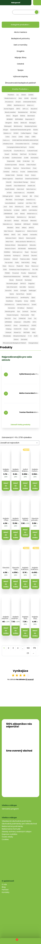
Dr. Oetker (6, 158)
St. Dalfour (21, 308)
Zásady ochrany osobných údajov (16, 831)
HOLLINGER (30, 193)
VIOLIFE (33, 325)
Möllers (6, 235)
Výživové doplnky (20, 76)
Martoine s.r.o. (21, 217)
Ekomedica (34, 158)
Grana (33, 175)
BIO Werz (33, 112)
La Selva (16, 210)
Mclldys (16, 221)
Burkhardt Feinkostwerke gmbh (20, 130)
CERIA (33, 137)
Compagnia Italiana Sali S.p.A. (17, 147)
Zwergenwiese (33, 343)
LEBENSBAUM (8, 214)
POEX (5, 269)
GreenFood (19, 179)
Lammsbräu (33, 210)
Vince (15, 325)
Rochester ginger (12, 283)
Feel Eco (16, 168)
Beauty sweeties (10, 112)
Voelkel (32, 329)
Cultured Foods (32, 151)
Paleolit (34, 259)
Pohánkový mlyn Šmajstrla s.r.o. (19, 269)
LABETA (24, 210)
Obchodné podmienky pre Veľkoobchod (19, 823)
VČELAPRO (27, 322)
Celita (21, 137)
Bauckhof (34, 109)
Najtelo (25, 235)
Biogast (15, 116)
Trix (35, 318)
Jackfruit (20, 203)
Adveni (23, 95)
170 (34, 648)
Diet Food (23, 154)
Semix (12, 294)
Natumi (21, 238)
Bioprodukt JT (29, 119)
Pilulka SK (20, 266)
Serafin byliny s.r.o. (12, 297)
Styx (18, 311)
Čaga (35, 133)
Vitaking (8, 329)
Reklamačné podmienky (12, 826)
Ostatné (20, 64)
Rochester (28, 280)
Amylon (18, 102)
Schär (16, 290)
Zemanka (24, 339)
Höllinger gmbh (8, 196)
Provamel (15, 273)
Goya (27, 175)
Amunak (34, 98)
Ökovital (34, 255)
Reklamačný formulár (11, 829)
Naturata (33, 245)
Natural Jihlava (10, 245)
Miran (17, 228)
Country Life (7, 151)
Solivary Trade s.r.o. (23, 304)
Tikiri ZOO (8, 318)
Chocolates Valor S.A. (22, 144)
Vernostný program (10, 809)
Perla (4, 266)
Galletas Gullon (33, 172)
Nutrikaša (7, 255)
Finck (34, 168)
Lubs (16, 214)
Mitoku (24, 228)
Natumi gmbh (30, 238)
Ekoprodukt (11, 161)
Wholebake (7, 336)
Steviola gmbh (10, 311)
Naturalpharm (22, 245)
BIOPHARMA (19, 119)
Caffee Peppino (26, 133)
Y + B (29, 336)
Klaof (27, 207)
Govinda (20, 175)
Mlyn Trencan (8, 231)
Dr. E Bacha (32, 154)
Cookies (5, 839)
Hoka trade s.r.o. (19, 193)
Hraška (17, 196)
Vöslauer (8, 332)
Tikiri (32, 315)
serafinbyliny (25, 297)
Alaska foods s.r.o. (10, 98)
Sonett (34, 304)
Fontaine (6, 172)
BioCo (8, 116)
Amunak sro (9, 102)
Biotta (16, 123)
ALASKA (30, 95)
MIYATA (31, 228)
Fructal (22, 172)
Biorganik (9, 123)
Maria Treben (10, 217)
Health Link (31, 186)
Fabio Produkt (31, 165)
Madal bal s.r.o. (32, 214)
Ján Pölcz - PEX (31, 203)
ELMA (18, 161)
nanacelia (33, 235)
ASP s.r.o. (25, 109)
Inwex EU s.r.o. (30, 200)
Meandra (33, 221)
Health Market (9, 189)
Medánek (18, 224)
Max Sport (32, 217)
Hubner (25, 196)
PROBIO (7, 273)
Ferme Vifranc (25, 168)
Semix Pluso (20, 294)
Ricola (11, 280)
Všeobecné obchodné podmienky (16, 821)
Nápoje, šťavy (20, 57)
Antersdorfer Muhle (29, 102)
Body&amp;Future (31, 126)
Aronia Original (9, 109)
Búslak (35, 130)
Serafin (29, 294)
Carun (14, 137)
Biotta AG (24, 123)
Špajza (20, 70)
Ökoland (26, 255)
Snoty (26, 301)
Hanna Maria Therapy (21, 182)
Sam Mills (23, 287)
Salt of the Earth (12, 287)
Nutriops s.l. (17, 255)
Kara (10, 207)
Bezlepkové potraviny (20, 38)
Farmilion (8, 168)
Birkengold (7, 126)
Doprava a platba (9, 834)
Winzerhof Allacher (19, 336)
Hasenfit (8, 186)
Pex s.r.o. (11, 266)
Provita (23, 273)
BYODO (16, 133)
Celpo (27, 137)
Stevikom (30, 308)
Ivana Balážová (10, 203)
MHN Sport (27, 224)
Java (5, 207)
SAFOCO (23, 283)
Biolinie (22, 116)
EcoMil (26, 158)
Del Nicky (15, 154)
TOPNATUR (22, 318)
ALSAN (26, 98)
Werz (33, 332)
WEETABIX (27, 332)
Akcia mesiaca (20, 32)
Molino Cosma (32, 231)
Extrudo (21, 165)
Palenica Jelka (25, 259)
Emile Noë (26, 161)
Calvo (7, 137)
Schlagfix (23, 290)
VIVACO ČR (17, 329)
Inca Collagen (19, 200)
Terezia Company (12, 315)
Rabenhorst (32, 273)
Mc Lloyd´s (8, 221)
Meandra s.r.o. (7, 224)
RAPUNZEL (26, 276)
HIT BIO (9, 193)
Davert (7, 154)
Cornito (31, 147)
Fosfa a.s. (15, 172)
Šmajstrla (18, 301)
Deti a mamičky (20, 45)
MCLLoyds (24, 221)
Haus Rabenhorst (19, 186)
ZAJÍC (36, 336)
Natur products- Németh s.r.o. (25, 241)
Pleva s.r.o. (34, 266)
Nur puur (34, 252)
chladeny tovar (8, 144)
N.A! (19, 235)
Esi (33, 161)
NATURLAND (22, 248)
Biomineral (31, 116)
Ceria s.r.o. (6, 140)
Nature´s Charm (10, 248)
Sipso (33, 297)
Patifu (17, 262)
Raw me (34, 276)
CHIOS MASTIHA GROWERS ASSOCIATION (25, 140)
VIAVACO (8, 325)
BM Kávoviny (18, 126)
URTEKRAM (8, 322)
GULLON (8, 182)
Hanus (33, 182)
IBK (31, 196)
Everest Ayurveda (11, 165)
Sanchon (31, 287)
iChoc (36, 196)
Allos (20, 98)
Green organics (8, 179)
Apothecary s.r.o (19, 105)
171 (28, 653)
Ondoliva (7, 259)
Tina (14, 318)
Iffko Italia (9, 200)
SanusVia (8, 290)
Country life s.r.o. (19, 151)
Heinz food (20, 189)
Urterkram (17, 322)
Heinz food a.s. (31, 189)
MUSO (13, 235)
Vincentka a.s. (24, 325)
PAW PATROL (26, 262)
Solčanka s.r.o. (9, 304)
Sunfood (25, 311)
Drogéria (20, 51)
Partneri (5, 889)
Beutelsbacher (23, 112)
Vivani (26, 329)
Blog (4, 887)
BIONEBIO (10, 119)
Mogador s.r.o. (20, 231)
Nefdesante (32, 248)
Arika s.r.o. (30, 105)
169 (28, 648)
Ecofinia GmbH (17, 158)
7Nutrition (11, 95)
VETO (34, 322)
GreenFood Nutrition (31, 179)
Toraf (29, 318)
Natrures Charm (11, 238)
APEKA (9, 105)
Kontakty (5, 892)
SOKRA (33, 301)
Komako (34, 207)
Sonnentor (11, 308)
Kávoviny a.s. (19, 207)
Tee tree (33, 311)
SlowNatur (9, 301)
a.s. (18, 95)
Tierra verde (25, 315)
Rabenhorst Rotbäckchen (12, 276)
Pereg (34, 262)
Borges (5, 130)
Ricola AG (19, 280)
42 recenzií (29, 679)
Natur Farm (9, 241)
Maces (22, 214)
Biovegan (32, 123)
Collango (35, 144)
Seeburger (32, 290)
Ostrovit (15, 259)
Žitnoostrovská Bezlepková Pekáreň (14, 343)
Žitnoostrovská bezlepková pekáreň (20, 83)
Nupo (27, 252)
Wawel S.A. (17, 332)
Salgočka (31, 283)
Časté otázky (7, 837)
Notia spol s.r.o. (17, 252)
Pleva (27, 266)
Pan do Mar (9, 262)
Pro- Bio (35, 269)
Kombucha (7, 210)
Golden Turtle (10, 175)
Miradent (10, 228)
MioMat (35, 224)
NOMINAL (7, 252)
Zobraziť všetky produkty (20, 425)
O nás (4, 884)
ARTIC (18, 109)
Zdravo (16, 339)
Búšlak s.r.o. (7, 133)
